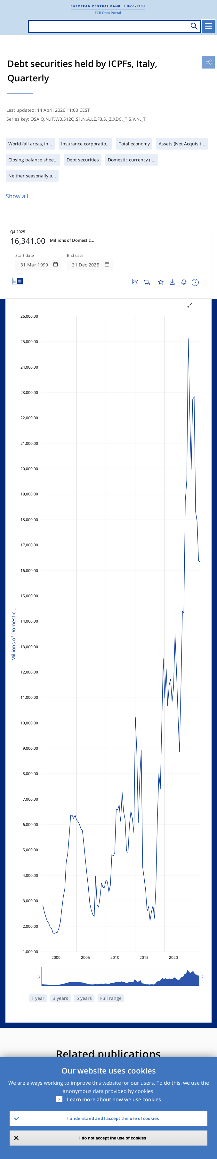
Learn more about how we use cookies (114, 1099)
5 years (84, 998)
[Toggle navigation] (208, 26)
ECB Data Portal (108, 12)
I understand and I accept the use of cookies (113, 1118)
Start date (24, 255)
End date (75, 255)
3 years (60, 998)
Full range (111, 998)
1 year (37, 998)
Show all (17, 196)
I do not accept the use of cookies (112, 1138)
